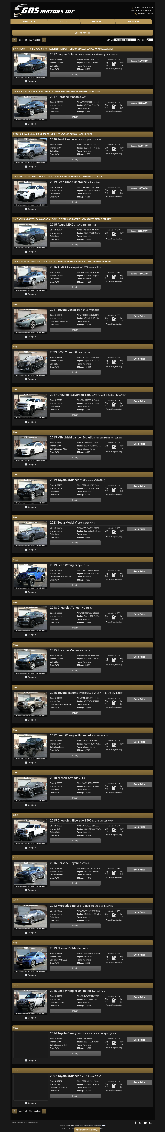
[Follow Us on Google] (150, 1123)
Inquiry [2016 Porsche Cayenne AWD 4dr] (75, 883)
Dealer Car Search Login (66, 1125)
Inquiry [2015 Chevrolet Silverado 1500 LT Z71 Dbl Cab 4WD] (75, 840)
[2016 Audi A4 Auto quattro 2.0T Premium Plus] (30, 278)
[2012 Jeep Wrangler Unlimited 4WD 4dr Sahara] (30, 746)
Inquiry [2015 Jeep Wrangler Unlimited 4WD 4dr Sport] (75, 1011)
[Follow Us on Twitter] (140, 1123)
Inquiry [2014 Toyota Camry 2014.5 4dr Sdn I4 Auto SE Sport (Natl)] (75, 1053)
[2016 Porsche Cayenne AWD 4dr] (30, 874)
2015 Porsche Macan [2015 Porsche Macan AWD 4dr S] (70, 650)
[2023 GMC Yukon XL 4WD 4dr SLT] (30, 363)
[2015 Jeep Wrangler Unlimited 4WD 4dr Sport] (30, 1002)
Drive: (52, 69)
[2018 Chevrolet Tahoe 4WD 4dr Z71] (30, 619)
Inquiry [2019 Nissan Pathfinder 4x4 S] (75, 968)
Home (14, 1122)
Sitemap (85, 1125)
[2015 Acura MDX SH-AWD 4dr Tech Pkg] (30, 236)
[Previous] (14, 40)
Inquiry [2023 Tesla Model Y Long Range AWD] (75, 542)
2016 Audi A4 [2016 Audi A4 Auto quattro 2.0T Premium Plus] (75, 267)
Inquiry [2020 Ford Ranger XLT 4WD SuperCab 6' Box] (75, 159)
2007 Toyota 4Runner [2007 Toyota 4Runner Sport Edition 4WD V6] (75, 1076)
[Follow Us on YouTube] (145, 1123)
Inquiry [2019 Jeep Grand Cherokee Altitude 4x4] (75, 202)
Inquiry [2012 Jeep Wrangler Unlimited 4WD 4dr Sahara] (75, 755)
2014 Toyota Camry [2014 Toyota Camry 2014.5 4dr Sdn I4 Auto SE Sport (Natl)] (83, 1033)
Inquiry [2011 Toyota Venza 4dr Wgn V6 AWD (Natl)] (75, 330)
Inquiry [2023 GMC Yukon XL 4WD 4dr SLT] (75, 372)
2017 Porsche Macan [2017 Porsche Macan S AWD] (68, 97)
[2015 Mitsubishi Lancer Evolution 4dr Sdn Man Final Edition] (30, 448)
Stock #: (53, 60)
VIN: (79, 60)
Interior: (53, 63)
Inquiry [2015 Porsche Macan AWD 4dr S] (75, 670)
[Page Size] (150, 39)
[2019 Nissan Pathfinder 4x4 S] (30, 959)
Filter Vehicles (82, 33)
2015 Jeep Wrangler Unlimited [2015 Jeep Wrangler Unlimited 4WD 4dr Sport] (78, 991)
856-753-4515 (145, 13)
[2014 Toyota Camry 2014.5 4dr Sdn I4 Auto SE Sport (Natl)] (30, 1044)
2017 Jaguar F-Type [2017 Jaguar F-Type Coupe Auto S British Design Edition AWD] (84, 54)
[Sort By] (125, 39)
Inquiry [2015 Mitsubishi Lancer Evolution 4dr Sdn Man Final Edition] (75, 457)
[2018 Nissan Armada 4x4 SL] (30, 789)
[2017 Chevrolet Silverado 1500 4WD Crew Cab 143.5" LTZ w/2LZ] (30, 406)
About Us (19, 1122)
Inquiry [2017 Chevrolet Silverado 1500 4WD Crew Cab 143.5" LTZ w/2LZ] (75, 415)
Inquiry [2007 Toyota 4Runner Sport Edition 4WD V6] (75, 1096)
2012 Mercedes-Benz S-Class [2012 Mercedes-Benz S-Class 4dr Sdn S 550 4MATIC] (81, 906)
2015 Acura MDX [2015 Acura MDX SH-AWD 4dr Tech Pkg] (73, 224)
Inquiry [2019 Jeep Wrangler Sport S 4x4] (75, 585)
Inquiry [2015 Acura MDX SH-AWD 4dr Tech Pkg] (75, 244)
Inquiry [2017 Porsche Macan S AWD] (75, 117)
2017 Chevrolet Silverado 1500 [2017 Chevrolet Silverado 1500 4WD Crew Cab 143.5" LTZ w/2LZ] (88, 395)
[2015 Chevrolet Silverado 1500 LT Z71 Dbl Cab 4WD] (30, 832)
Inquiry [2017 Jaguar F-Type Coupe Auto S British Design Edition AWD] (75, 74)
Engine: (80, 63)
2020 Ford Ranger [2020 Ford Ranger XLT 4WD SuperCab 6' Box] (75, 139)
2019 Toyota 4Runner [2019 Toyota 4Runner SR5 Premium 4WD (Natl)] (77, 480)
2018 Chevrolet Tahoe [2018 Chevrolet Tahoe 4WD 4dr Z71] (71, 607)
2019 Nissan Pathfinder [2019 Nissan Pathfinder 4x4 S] (69, 948)
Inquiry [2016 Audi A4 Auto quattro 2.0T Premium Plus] (75, 287)
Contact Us (26, 1122)
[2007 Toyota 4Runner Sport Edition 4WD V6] (30, 1087)
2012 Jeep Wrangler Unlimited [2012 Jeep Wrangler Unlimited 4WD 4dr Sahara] (79, 735)
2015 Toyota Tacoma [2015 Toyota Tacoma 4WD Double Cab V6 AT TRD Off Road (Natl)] (86, 693)
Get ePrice (139, 316)
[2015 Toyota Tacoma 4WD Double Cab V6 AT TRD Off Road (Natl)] (30, 704)
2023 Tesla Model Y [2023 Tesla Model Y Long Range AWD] (72, 522)
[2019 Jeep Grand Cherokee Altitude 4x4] (30, 193)
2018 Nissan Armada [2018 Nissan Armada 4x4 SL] (68, 778)
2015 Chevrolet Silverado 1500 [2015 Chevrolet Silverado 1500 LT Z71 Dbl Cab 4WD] (81, 820)
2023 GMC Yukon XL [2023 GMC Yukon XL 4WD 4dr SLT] (71, 352)
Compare (32, 81)
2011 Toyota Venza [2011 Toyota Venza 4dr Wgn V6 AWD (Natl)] (75, 310)
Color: (52, 66)
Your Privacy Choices (97, 1125)
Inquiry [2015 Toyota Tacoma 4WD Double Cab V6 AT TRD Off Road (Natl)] (75, 713)
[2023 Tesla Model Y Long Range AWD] (30, 534)
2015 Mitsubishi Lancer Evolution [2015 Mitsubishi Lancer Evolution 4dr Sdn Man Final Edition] (86, 437)
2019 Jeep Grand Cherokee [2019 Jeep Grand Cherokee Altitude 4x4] (75, 182)
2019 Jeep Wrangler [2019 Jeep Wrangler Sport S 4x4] (70, 565)
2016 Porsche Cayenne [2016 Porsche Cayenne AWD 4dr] (70, 863)
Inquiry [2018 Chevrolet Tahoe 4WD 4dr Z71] (75, 628)
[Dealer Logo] (44, 10)
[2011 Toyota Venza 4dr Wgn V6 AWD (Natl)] (30, 321)
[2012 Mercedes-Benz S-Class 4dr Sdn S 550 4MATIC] (30, 917)
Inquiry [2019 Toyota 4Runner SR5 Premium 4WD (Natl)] (75, 500)
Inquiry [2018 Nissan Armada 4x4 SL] (75, 798)
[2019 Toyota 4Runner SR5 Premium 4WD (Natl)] (30, 491)
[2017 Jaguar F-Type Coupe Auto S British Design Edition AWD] (30, 65)
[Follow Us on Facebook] (136, 1123)
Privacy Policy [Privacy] (34, 1122)
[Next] (44, 40)
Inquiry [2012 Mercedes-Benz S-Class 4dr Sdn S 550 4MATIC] (75, 925)
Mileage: (80, 69)
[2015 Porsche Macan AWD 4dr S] (30, 661)
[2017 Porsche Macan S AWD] (30, 108)
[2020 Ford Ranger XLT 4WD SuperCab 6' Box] (30, 150)
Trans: (79, 66)
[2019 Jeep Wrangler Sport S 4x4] (30, 576)
